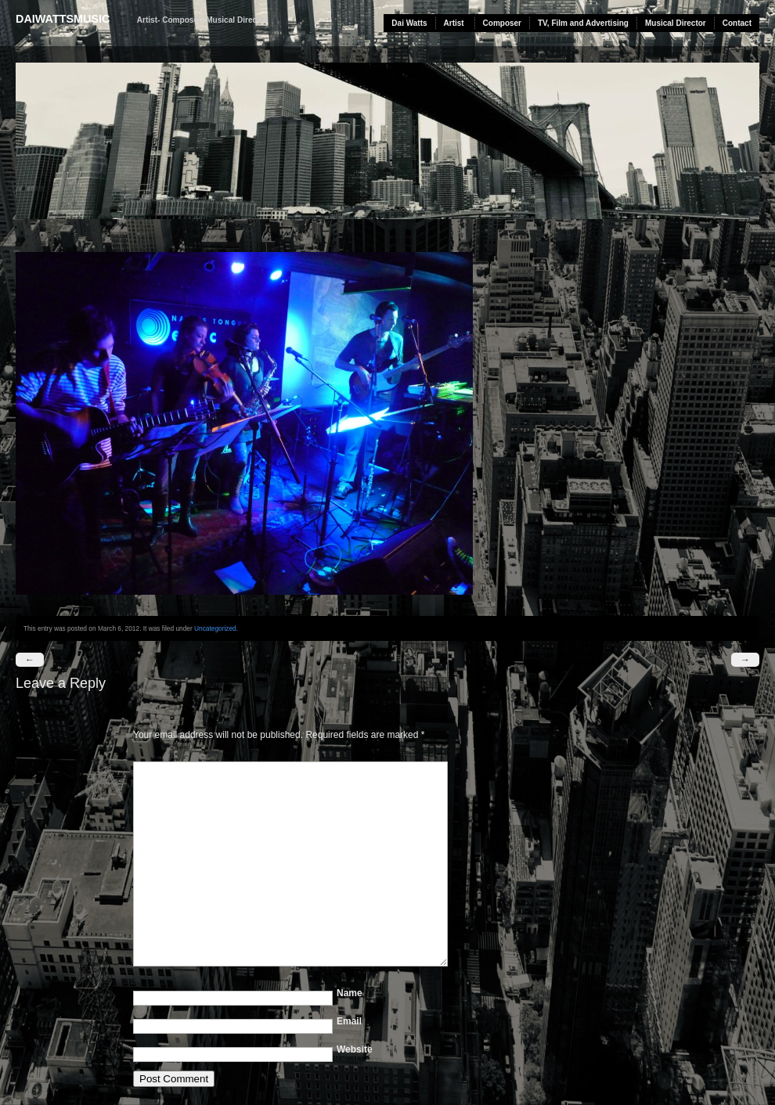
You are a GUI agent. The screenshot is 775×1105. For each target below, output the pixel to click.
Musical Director (675, 23)
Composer (502, 23)
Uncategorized (215, 628)
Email (349, 1021)
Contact (737, 23)
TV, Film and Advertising (583, 23)
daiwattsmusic (63, 19)
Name (349, 993)
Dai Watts (409, 23)
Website (355, 1049)
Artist (454, 23)
